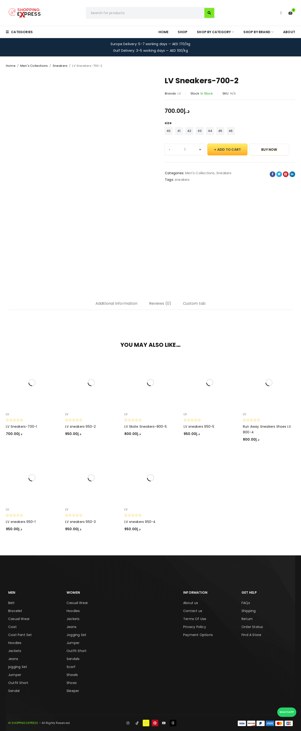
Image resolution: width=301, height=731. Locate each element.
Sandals (73, 658)
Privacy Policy (194, 626)
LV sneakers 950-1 (21, 521)
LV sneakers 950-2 (80, 426)
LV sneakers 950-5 (199, 426)
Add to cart (229, 149)
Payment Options (198, 634)
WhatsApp (287, 712)
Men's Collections (34, 65)
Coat (12, 626)
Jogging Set (76, 634)
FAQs (246, 603)
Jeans (13, 658)
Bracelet (15, 611)
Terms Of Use (194, 618)
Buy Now (269, 149)
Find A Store (251, 634)
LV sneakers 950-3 (80, 521)
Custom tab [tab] (194, 303)
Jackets (14, 650)
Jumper (14, 674)
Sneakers (60, 65)
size (168, 123)
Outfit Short (18, 682)
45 (220, 131)
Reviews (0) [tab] (160, 303)
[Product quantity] (185, 149)
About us (190, 603)
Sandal (14, 690)
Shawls (72, 674)
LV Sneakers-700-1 (21, 426)
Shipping (249, 611)
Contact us (192, 611)
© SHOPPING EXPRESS (23, 723)
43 (200, 131)
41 (178, 131)
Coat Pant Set (20, 634)
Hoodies (14, 642)
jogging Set (17, 666)
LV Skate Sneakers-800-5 (145, 426)
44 (210, 131)
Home (11, 65)
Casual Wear (19, 618)
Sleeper (73, 690)
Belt (11, 603)
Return (247, 618)
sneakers (182, 179)
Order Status (252, 626)
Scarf (71, 666)
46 (231, 131)
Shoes (72, 682)
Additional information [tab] (116, 303)
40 (168, 131)
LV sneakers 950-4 (139, 521)
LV (179, 93)
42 (189, 131)
